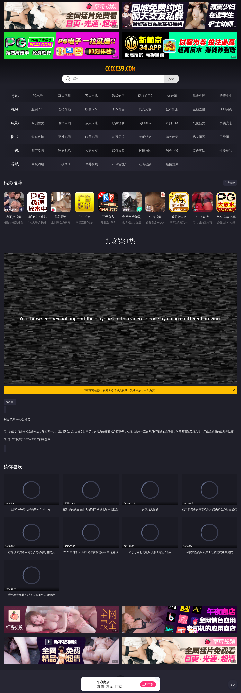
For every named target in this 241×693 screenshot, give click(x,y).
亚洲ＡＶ (37, 109)
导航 (15, 164)
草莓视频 (91, 164)
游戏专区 (118, 95)
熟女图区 (199, 137)
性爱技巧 (226, 150)
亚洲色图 (64, 137)
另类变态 (226, 123)
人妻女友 (91, 150)
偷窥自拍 (37, 137)
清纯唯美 (172, 137)
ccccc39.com (120, 69)
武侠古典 (118, 150)
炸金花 (172, 95)
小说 (15, 150)
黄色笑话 (199, 150)
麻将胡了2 (145, 95)
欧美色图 (91, 137)
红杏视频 (145, 164)
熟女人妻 (145, 109)
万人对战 (91, 95)
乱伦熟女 (199, 123)
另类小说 (172, 150)
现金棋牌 (199, 95)
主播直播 (199, 109)
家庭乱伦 (64, 150)
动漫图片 (118, 137)
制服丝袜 (145, 123)
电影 (15, 123)
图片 (15, 136)
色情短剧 (172, 164)
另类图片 (226, 137)
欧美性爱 (118, 123)
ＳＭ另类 (226, 109)
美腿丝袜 (145, 137)
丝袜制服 (172, 109)
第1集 (9, 402)
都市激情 (37, 150)
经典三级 (172, 123)
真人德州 (64, 95)
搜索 (171, 79)
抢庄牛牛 (226, 95)
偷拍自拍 (64, 123)
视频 (15, 109)
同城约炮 (37, 164)
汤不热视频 (118, 164)
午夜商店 (64, 164)
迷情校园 (145, 150)
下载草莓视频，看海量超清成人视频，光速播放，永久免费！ (160, 390)
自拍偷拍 (64, 109)
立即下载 (147, 684)
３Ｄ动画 (118, 109)
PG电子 (37, 95)
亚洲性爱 (37, 123)
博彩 (15, 95)
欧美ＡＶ (91, 109)
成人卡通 (91, 123)
